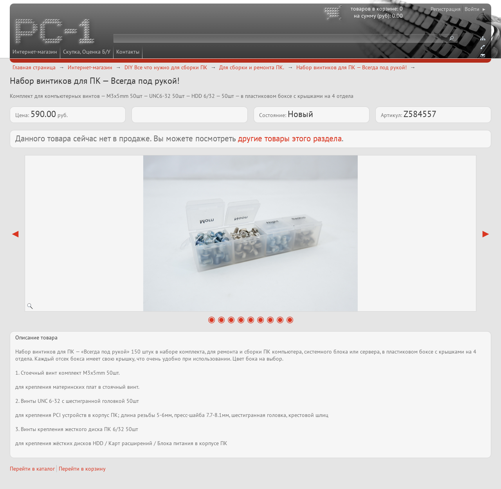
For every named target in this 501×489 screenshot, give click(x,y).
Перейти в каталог (32, 468)
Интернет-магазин (35, 51)
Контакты (127, 51)
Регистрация (446, 9)
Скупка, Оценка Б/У (86, 51)
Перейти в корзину (82, 468)
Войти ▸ (475, 9)
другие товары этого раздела (290, 138)
